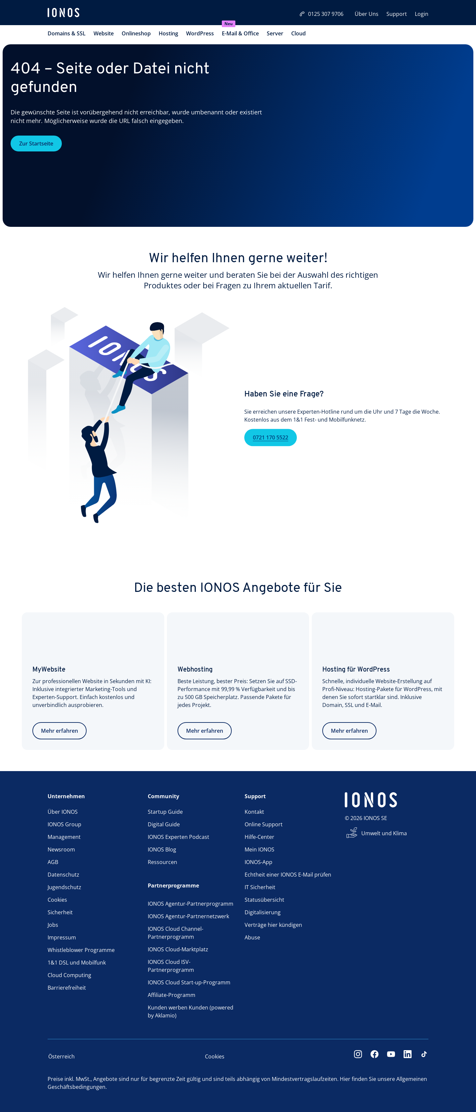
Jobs (53, 924)
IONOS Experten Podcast (178, 837)
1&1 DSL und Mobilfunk (77, 962)
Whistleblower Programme (81, 950)
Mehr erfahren (59, 730)
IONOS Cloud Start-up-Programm (189, 982)
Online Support (264, 824)
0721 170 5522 (270, 447)
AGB (53, 862)
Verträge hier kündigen (273, 924)
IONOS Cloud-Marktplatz (178, 949)
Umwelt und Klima (384, 833)
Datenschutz (63, 874)
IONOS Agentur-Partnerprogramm (190, 903)
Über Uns (366, 14)
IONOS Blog (162, 849)
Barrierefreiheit (67, 987)
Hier (345, 1079)
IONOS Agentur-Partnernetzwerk (188, 916)
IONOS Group (64, 824)
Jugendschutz (64, 887)
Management (64, 837)
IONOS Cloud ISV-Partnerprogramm (171, 965)
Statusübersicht (264, 899)
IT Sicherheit (260, 887)
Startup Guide (165, 811)
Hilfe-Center (259, 837)
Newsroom (61, 849)
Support (396, 14)
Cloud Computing (69, 975)
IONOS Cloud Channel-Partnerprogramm (175, 932)
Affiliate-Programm (171, 995)
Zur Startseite (36, 143)
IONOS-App (258, 862)
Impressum (62, 937)
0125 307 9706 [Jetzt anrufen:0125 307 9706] (321, 14)
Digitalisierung (263, 912)
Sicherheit (60, 912)
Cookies (57, 899)
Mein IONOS (259, 849)
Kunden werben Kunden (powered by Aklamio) (190, 1011)
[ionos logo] (63, 13)
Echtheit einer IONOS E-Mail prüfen (288, 874)
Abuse (252, 937)
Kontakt (254, 811)
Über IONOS (63, 811)
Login (421, 14)
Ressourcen (162, 862)
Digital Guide (164, 824)
